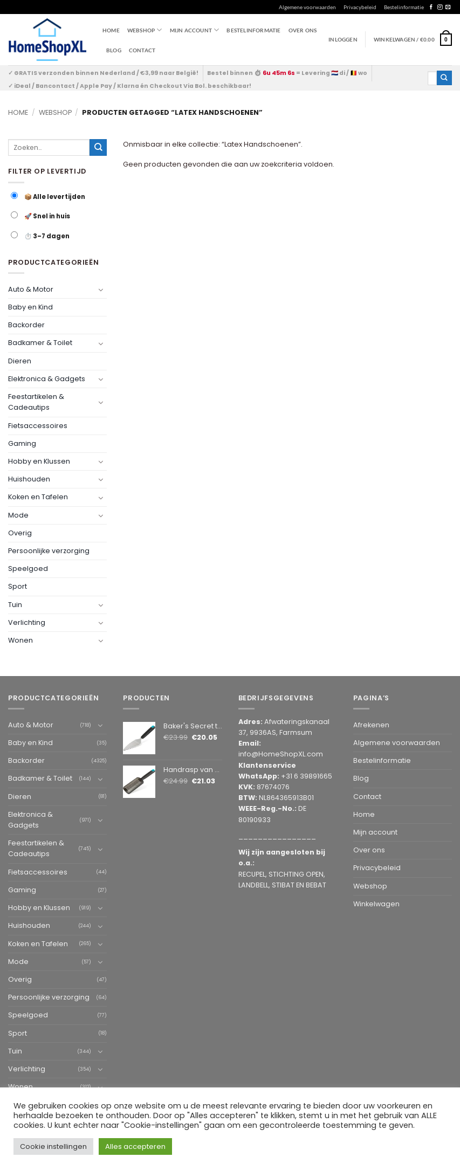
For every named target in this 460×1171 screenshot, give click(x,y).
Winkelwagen (376, 903)
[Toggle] (100, 289)
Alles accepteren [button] (135, 1146)
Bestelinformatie (404, 7)
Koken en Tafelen (38, 497)
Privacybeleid (360, 7)
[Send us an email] (447, 7)
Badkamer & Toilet (40, 343)
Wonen (20, 640)
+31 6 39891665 (306, 776)
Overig (20, 533)
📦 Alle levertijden (48, 196)
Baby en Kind (30, 307)
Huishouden (29, 479)
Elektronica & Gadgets (46, 378)
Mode (18, 515)
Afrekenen (371, 724)
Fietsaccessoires (37, 425)
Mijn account (194, 30)
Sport (17, 586)
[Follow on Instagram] (439, 7)
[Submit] (444, 78)
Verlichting (26, 622)
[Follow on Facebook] (431, 7)
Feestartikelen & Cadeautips (36, 402)
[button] (413, 39)
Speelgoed (28, 568)
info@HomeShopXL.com (280, 754)
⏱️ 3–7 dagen (40, 235)
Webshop (55, 112)
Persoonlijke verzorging (49, 550)
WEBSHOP (144, 30)
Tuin (15, 604)
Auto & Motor (30, 289)
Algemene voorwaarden (307, 7)
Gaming (22, 443)
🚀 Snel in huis (40, 216)
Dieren (19, 361)
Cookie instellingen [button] (53, 1146)
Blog (113, 50)
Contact (142, 50)
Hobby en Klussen (39, 461)
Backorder (26, 324)
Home (111, 30)
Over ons (303, 30)
